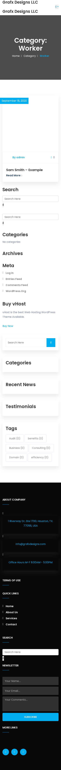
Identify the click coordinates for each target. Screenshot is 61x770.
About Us (12, 612)
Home (16, 56)
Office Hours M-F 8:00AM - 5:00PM (30, 562)
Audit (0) (14, 438)
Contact (11, 624)
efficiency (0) (39, 457)
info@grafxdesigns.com (31, 544)
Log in (10, 273)
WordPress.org (16, 291)
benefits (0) (35, 438)
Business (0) (17, 448)
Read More (14, 175)
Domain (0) (16, 457)
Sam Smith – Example (24, 170)
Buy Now (7, 326)
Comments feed (17, 285)
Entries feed (14, 279)
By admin (19, 157)
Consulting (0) (41, 448)
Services (11, 618)
